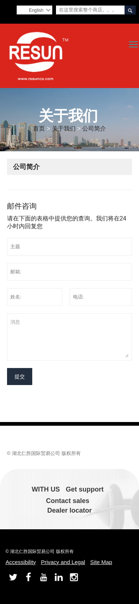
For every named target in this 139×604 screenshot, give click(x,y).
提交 (19, 376)
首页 (39, 128)
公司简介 (94, 128)
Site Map (101, 562)
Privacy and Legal (63, 562)
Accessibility (21, 562)
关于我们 (64, 128)
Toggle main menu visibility (134, 41)
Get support (85, 489)
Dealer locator (69, 510)
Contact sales (67, 501)
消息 (69, 337)
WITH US (46, 489)
